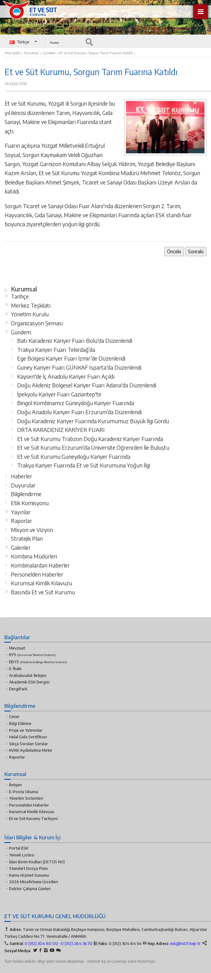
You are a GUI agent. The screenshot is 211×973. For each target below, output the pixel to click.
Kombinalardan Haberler (40, 565)
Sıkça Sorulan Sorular (28, 743)
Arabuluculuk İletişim (27, 675)
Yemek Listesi (21, 854)
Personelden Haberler (37, 574)
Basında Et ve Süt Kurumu (43, 592)
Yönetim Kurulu (30, 314)
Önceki (174, 251)
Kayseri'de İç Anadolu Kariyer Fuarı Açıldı (66, 376)
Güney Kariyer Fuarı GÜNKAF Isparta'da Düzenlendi (79, 367)
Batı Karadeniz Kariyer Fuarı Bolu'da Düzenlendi (74, 340)
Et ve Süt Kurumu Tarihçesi (33, 818)
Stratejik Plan (27, 538)
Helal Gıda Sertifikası (28, 736)
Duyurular (23, 485)
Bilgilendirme (26, 494)
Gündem (21, 332)
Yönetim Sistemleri (26, 798)
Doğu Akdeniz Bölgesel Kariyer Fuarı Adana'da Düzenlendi (86, 385)
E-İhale (15, 668)
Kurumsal (24, 289)
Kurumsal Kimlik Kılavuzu (41, 583)
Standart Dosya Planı (28, 868)
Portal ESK (18, 848)
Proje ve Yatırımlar (25, 730)
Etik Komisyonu (30, 503)
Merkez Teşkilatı (31, 305)
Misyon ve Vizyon (32, 529)
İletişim (15, 784)
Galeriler (21, 547)
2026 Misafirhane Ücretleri (33, 881)
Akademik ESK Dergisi (29, 681)
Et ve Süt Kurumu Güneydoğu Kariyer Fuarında (73, 456)
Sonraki (196, 251)
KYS (32, 654)
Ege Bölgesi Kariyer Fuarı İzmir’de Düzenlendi (71, 358)
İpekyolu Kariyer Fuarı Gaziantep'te (59, 394)
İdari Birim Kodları (25, 861)
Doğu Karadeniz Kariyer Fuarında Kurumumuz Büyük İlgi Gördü (93, 421)
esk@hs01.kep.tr (185, 943)
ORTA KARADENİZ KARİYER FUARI (61, 429)
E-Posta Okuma (23, 791)
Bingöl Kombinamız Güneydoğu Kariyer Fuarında (75, 403)
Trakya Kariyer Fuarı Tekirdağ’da (56, 349)
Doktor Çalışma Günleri (30, 888)
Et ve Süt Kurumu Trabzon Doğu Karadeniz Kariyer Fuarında (90, 438)
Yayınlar (21, 512)
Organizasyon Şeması (37, 323)
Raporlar (21, 520)
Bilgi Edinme (20, 723)
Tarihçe (20, 296)
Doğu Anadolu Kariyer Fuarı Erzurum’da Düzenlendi (79, 412)
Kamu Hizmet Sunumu (29, 875)
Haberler (21, 476)
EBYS (38, 661)
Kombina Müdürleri (34, 556)
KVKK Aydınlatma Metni (30, 750)
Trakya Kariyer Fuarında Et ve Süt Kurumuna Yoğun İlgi (83, 465)
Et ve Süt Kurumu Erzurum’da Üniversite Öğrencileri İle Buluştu (93, 447)
